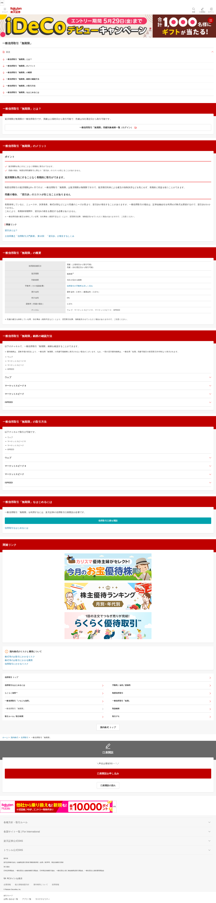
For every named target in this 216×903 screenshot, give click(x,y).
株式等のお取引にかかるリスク (20, 656)
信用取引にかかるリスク (16, 664)
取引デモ (116, 716)
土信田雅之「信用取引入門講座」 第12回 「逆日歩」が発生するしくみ (39, 236)
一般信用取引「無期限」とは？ (19, 59)
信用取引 (24, 737)
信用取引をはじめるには (16, 528)
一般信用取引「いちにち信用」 (18, 701)
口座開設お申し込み (108, 773)
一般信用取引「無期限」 (15, 709)
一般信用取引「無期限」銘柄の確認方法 (22, 79)
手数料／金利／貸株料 (121, 685)
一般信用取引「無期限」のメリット (20, 66)
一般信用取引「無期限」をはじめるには (22, 92)
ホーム (5, 737)
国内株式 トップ (108, 727)
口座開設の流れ (108, 785)
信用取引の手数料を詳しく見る (80, 286)
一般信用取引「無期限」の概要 (19, 72)
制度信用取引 (117, 693)
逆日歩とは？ (11, 230)
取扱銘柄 (116, 709)
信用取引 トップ (11, 677)
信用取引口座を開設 (108, 520)
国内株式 (14, 737)
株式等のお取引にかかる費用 (19, 660)
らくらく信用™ (11, 693)
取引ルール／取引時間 (14, 716)
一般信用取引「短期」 (121, 701)
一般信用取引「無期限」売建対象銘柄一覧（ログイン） (106, 127)
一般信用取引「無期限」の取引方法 (20, 86)
